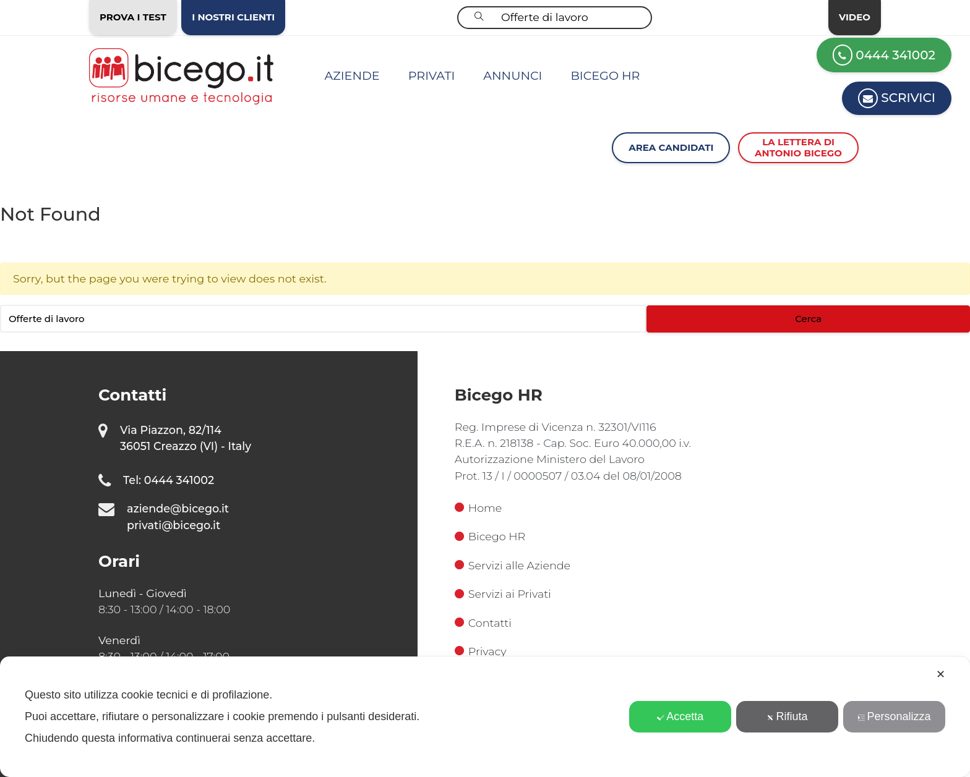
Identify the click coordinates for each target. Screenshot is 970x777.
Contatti (483, 622)
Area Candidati (671, 147)
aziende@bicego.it (178, 508)
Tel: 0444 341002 (168, 479)
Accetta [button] (680, 716)
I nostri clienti (233, 17)
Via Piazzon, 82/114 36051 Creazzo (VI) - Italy (185, 437)
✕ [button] (940, 674)
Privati (431, 75)
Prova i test (133, 17)
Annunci (512, 75)
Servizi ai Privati (503, 593)
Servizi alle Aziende (512, 565)
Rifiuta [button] (787, 716)
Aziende (352, 75)
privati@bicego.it (173, 525)
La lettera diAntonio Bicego (798, 147)
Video (854, 17)
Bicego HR (605, 75)
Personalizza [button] (894, 716)
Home (478, 507)
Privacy (481, 651)
